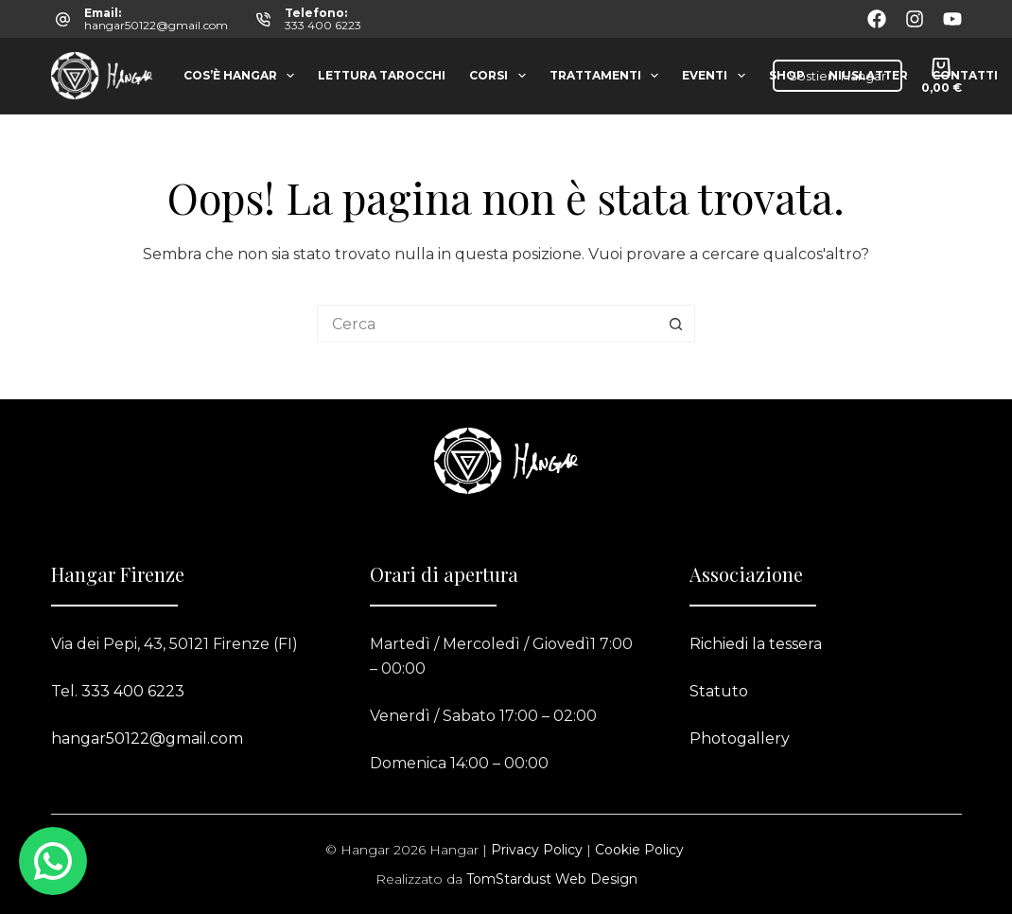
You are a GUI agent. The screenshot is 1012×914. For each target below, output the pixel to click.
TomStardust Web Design (551, 879)
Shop (787, 75)
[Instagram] (914, 18)
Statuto (718, 691)
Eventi (717, 75)
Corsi (500, 75)
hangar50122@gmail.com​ (147, 738)
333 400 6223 (323, 25)
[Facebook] (876, 18)
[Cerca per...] (487, 324)
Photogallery (739, 738)
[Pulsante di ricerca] (676, 324)
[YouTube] (952, 18)
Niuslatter (868, 75)
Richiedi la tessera (755, 644)
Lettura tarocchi (381, 75)
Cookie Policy (639, 849)
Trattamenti (608, 75)
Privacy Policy (537, 849)
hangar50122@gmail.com (156, 25)
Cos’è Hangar (242, 75)
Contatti (965, 75)
